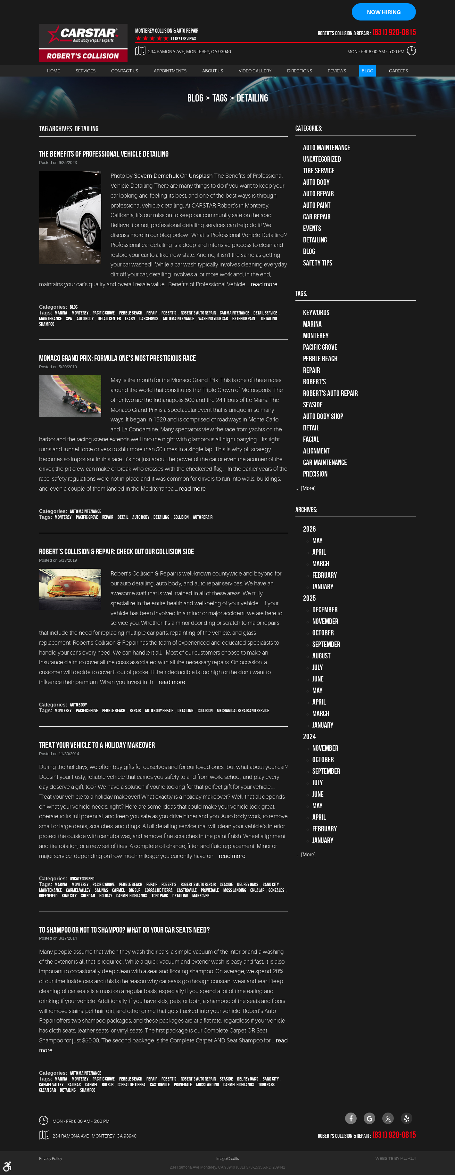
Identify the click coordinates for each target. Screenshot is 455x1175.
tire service (319, 171)
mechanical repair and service (243, 711)
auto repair (202, 517)
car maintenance (234, 312)
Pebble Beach (130, 312)
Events (312, 228)
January (323, 587)
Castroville (187, 890)
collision (181, 517)
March (320, 563)
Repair (151, 312)
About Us (212, 70)
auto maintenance (178, 318)
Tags (220, 98)
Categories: (308, 128)
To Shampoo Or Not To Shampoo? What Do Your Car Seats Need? (124, 929)
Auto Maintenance (85, 511)
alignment (316, 451)
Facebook (351, 1118)
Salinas (101, 890)
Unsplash (201, 176)
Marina (61, 312)
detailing (252, 98)
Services (85, 70)
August (321, 656)
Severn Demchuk (156, 176)
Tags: (301, 294)
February (324, 575)
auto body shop (323, 416)
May (317, 540)
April (319, 552)
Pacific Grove (104, 312)
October (323, 633)
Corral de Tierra (159, 890)
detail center (109, 318)
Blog (367, 70)
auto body (85, 318)
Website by (395, 1158)
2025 (309, 598)
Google (369, 1118)
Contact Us (124, 70)
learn (130, 318)
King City (69, 895)
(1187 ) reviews (183, 38)
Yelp (406, 1118)
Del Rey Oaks (247, 884)
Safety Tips (317, 263)
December (325, 610)
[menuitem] (53, 71)
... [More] (305, 488)
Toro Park (160, 895)
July (317, 667)
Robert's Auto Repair (198, 312)
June (318, 679)
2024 (309, 736)
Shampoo (46, 324)
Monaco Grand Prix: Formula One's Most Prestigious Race (117, 358)
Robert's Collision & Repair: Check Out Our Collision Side (116, 551)
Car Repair (317, 217)
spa (69, 318)
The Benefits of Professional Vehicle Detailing (104, 153)
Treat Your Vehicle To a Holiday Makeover (97, 745)
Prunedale (210, 890)
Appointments (170, 70)
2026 (309, 529)
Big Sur (134, 890)
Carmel (118, 890)
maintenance (50, 318)
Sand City (271, 884)
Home (53, 70)
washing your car (213, 318)
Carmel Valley (78, 890)
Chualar (257, 890)
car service (149, 318)
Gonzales (276, 890)
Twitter (388, 1118)
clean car (47, 1090)
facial (311, 440)
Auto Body (78, 705)
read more (264, 285)
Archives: (306, 510)
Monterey (80, 312)
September (326, 644)
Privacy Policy (50, 1159)
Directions (299, 70)
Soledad (88, 895)
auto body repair (159, 711)
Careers (398, 70)
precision (315, 474)
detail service (265, 312)
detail (123, 517)
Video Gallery (255, 70)
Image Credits (227, 1159)
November (325, 621)
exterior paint (244, 318)
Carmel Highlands (131, 895)
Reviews (337, 70)
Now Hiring (384, 12)
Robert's (168, 312)
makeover (200, 895)
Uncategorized (82, 878)
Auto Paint (317, 205)
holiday (105, 895)
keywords (316, 313)
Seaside (226, 884)
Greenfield (48, 895)
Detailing (315, 240)
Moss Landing (234, 890)
